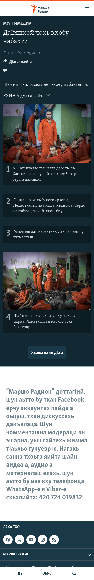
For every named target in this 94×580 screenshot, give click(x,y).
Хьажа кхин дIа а (47, 352)
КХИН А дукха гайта (26, 95)
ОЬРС (47, 574)
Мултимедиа (17, 23)
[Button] (17, 63)
